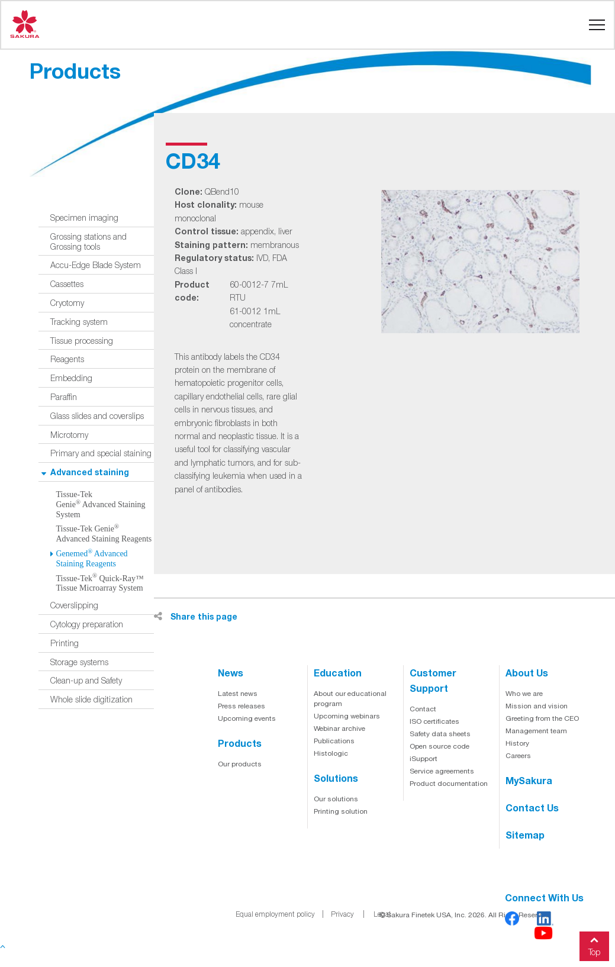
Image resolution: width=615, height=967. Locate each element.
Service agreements (442, 771)
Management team (536, 731)
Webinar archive (339, 728)
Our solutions (336, 799)
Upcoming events (247, 718)
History (517, 743)
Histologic (331, 753)
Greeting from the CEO (542, 718)
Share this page (195, 616)
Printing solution (341, 811)
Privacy (342, 914)
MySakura (528, 780)
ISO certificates (434, 721)
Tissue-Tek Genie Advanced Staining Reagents (104, 533)
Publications (334, 741)
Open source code (439, 746)
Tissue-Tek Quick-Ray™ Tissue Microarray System (100, 583)
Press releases (241, 706)
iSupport (423, 759)
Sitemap (525, 834)
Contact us (532, 807)
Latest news (237, 693)
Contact (423, 709)
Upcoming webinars (347, 716)
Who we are (524, 693)
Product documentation (449, 783)
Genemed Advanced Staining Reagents (92, 558)
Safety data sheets (440, 734)
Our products (240, 764)
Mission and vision (536, 706)
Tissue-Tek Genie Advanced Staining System (101, 504)
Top (594, 944)
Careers (518, 756)
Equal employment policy (275, 914)
